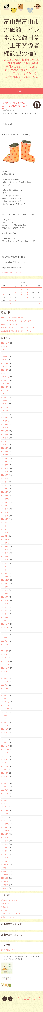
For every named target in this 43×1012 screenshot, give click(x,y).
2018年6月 (4, 519)
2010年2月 (4, 858)
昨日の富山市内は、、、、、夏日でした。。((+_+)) (18, 327)
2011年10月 (5, 790)
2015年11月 (5, 624)
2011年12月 (5, 783)
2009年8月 (5, 878)
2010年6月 (4, 844)
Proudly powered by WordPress (26, 997)
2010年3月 (4, 854)
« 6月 (10, 303)
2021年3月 (4, 407)
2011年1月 (4, 820)
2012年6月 (4, 763)
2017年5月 (4, 563)
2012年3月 (4, 773)
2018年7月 (4, 516)
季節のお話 (5, 907)
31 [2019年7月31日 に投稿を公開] (15, 300)
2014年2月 (4, 695)
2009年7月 (5, 881)
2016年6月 (4, 600)
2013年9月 (4, 712)
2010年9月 (4, 834)
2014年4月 (4, 688)
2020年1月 (4, 455)
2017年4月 (4, 566)
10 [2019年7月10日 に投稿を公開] (16, 292)
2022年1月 (4, 373)
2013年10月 (5, 709)
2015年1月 (4, 658)
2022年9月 (4, 346)
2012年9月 (4, 753)
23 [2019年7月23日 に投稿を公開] (10, 297)
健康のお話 (5, 903)
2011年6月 (4, 803)
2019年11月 (5, 461)
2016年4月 (4, 607)
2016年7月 (4, 597)
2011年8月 (4, 797)
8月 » (40, 303)
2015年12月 (5, 621)
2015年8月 (4, 634)
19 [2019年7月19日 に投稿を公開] (27, 295)
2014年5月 (4, 685)
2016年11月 (5, 583)
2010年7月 (4, 841)
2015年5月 (4, 644)
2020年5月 (4, 441)
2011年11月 (5, 786)
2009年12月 (5, 864)
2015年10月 (5, 627)
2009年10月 (5, 871)
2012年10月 (5, 749)
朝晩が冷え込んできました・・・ (12, 324)
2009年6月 (5, 885)
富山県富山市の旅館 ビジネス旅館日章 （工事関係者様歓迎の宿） (21, 37)
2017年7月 (4, 556)
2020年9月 (4, 428)
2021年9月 (4, 387)
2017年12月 (5, 539)
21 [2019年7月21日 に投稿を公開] (39, 295)
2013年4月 (4, 729)
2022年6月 (4, 356)
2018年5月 (4, 522)
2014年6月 (4, 682)
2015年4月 (4, 648)
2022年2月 (4, 370)
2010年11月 (5, 827)
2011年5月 (4, 807)
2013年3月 (4, 732)
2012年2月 (4, 776)
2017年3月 (4, 570)
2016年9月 (4, 590)
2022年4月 (4, 363)
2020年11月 (5, 421)
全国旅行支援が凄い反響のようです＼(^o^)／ (16, 331)
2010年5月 (4, 847)
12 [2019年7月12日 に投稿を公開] (27, 292)
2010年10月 (5, 831)
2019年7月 (4, 475)
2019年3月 (4, 488)
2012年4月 (4, 770)
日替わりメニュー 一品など (11, 914)
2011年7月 (4, 800)
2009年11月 (5, 868)
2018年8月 (4, 512)
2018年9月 (4, 509)
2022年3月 (4, 367)
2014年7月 (4, 678)
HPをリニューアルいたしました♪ (12, 317)
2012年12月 (5, 742)
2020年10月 (5, 424)
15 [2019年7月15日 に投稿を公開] (4, 295)
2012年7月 (4, 759)
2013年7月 (4, 719)
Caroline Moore (35, 999)
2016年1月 (4, 617)
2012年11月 (5, 746)
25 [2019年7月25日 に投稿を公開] (21, 297)
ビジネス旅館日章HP (8, 950)
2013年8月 (4, 715)
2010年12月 (5, 824)
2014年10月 (5, 668)
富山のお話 (5, 272)
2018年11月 (5, 502)
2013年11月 (5, 705)
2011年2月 (4, 817)
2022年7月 (4, 353)
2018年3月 (4, 529)
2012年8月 (4, 756)
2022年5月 (4, 360)
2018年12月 (5, 499)
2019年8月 (4, 472)
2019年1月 (4, 495)
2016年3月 (4, 610)
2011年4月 (4, 810)
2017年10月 (5, 546)
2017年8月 (4, 553)
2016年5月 (4, 604)
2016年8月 (4, 593)
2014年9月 (4, 671)
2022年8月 (4, 350)
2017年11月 (5, 543)
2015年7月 (4, 637)
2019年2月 (4, 492)
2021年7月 (4, 394)
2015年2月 (4, 654)
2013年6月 (4, 722)
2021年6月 (4, 397)
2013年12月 (5, 702)
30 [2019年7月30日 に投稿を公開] (10, 300)
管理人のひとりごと (15, 272)
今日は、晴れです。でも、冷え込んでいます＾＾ (17, 321)
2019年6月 (4, 478)
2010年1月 (4, 861)
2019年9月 (4, 468)
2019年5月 (4, 482)
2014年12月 (5, 661)
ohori (12, 111)
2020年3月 (4, 448)
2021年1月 (4, 414)
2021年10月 (5, 384)
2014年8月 (4, 675)
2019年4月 (4, 485)
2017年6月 (4, 560)
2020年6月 (4, 438)
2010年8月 (4, 837)
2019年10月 (5, 465)
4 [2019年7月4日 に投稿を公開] (21, 289)
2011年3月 (4, 814)
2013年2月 (4, 736)
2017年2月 (4, 573)
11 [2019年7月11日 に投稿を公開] (21, 292)
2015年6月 (4, 641)
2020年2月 (4, 451)
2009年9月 (5, 875)
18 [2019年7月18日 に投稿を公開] (21, 295)
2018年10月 (5, 505)
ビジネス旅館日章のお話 (9, 900)
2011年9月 (4, 793)
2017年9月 (4, 549)
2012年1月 (4, 780)
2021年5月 (4, 401)
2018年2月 (4, 533)
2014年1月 (4, 698)
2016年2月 (4, 614)
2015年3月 (4, 651)
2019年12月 (5, 458)
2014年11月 (5, 665)
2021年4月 (4, 404)
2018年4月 (4, 526)
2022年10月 (5, 343)
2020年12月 (5, 417)
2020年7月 (4, 434)
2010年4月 (4, 851)
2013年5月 (4, 726)
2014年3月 (4, 692)
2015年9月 (4, 631)
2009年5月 (4, 888)
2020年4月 (4, 444)
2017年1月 (4, 577)
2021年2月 (4, 411)
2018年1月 (4, 536)
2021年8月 (4, 390)
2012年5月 (4, 766)
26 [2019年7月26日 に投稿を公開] (27, 297)
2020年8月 (4, 431)
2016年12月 (5, 580)
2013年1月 (4, 739)
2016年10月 (5, 587)
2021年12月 (5, 377)
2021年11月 (5, 380)
